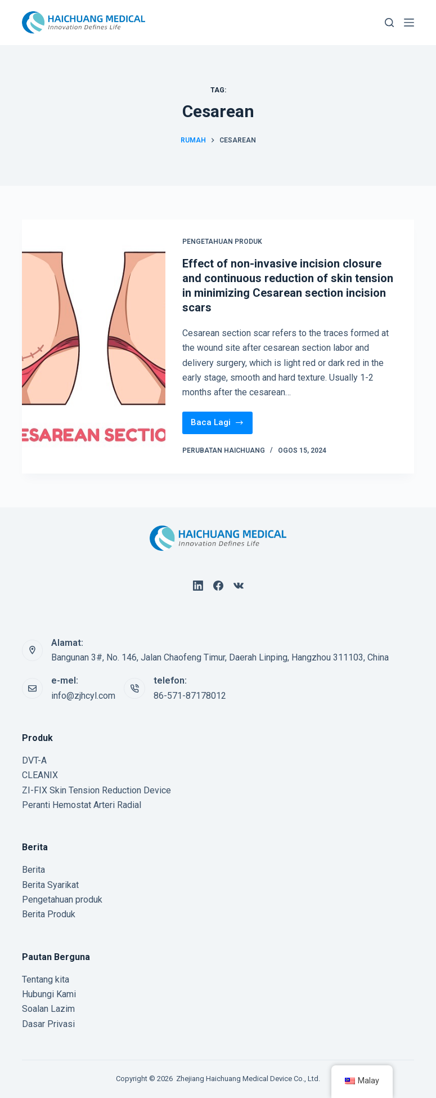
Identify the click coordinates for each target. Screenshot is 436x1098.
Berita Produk (48, 914)
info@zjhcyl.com (83, 695)
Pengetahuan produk (222, 242)
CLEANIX (40, 775)
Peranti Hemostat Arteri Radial (81, 805)
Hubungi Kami (49, 994)
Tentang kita (45, 979)
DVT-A (34, 760)
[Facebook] (218, 586)
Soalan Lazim (48, 1008)
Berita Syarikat (50, 885)
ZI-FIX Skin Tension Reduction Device (96, 790)
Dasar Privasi (48, 1024)
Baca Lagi (222, 420)
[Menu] (409, 22)
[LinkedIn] (198, 586)
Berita (33, 869)
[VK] (238, 586)
